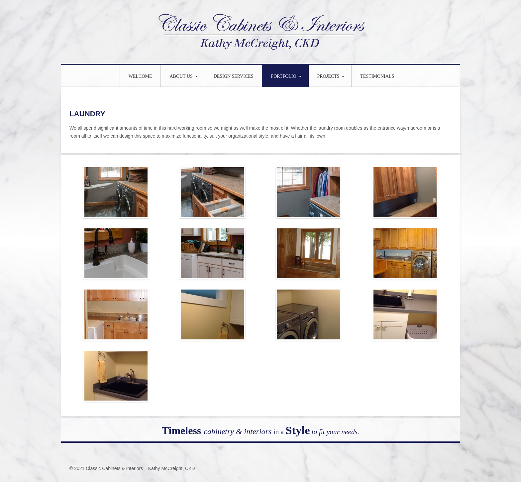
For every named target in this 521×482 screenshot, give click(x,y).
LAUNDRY (88, 113)
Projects (328, 76)
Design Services (234, 76)
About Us (180, 76)
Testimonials (377, 76)
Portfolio (283, 76)
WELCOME (140, 76)
